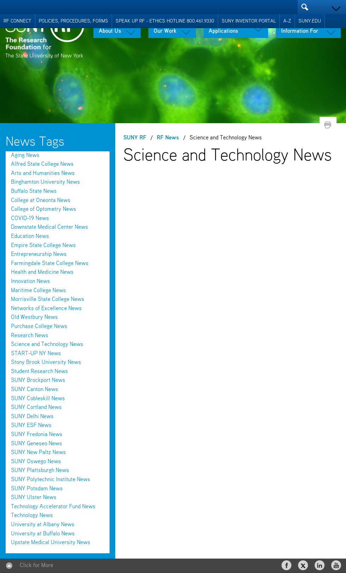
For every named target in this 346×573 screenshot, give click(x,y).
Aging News (25, 155)
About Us (110, 31)
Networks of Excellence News (46, 308)
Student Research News (39, 371)
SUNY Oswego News (36, 462)
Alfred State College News (42, 164)
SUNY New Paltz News (38, 452)
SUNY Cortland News (36, 407)
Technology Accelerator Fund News (53, 507)
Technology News (32, 515)
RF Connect (17, 21)
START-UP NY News (36, 354)
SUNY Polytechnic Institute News (50, 480)
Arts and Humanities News (43, 173)
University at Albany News (42, 525)
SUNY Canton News (34, 389)
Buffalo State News (34, 191)
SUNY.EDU (309, 21)
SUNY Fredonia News (36, 434)
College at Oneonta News (40, 200)
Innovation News (30, 281)
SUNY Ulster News (33, 497)
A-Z (287, 21)
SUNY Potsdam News (37, 489)
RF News (168, 138)
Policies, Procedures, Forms (73, 21)
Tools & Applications (223, 28)
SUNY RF (134, 138)
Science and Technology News (47, 344)
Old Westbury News (34, 317)
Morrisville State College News (47, 299)
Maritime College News (38, 291)
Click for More (36, 565)
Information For (299, 31)
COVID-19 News (30, 218)
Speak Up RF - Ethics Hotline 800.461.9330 (165, 21)
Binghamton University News (45, 182)
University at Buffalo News (43, 534)
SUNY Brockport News (38, 380)
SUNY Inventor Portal (249, 21)
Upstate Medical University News (50, 543)
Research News (29, 336)
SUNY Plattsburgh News (40, 470)
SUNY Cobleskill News (38, 399)
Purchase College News (39, 326)
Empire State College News (43, 245)
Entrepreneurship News (39, 254)
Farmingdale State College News (49, 263)
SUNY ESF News (31, 425)
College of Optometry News (43, 209)
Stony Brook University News (46, 362)
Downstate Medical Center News (49, 227)
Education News (30, 236)
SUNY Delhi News (32, 417)
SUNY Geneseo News (36, 444)
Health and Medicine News (42, 272)
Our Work (165, 31)
